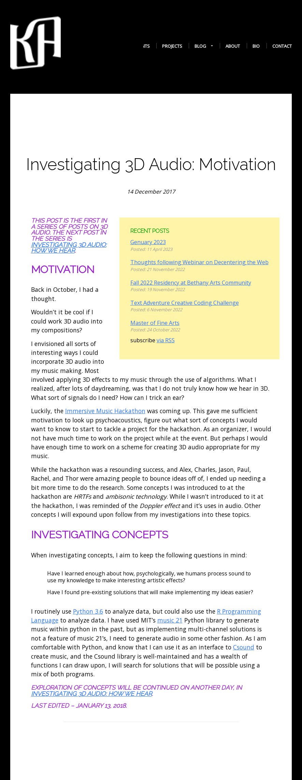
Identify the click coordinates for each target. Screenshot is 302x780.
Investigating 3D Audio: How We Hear (68, 247)
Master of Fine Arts (154, 323)
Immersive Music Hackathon (105, 411)
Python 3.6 (88, 611)
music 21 (170, 620)
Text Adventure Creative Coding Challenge (184, 302)
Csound (243, 647)
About (233, 46)
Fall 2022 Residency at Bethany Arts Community (190, 282)
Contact (282, 46)
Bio (256, 46)
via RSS (166, 340)
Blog (200, 46)
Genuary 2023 (148, 242)
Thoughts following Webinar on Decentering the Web (199, 262)
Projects (172, 46)
